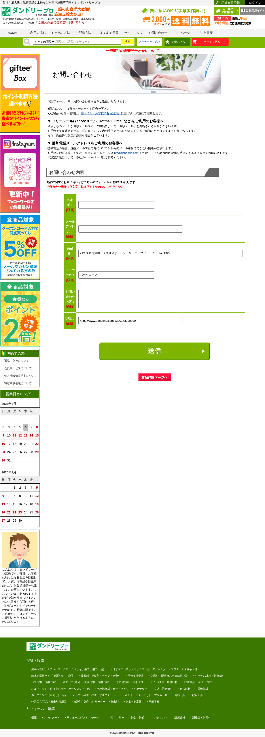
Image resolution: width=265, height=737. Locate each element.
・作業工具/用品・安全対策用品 (47, 701)
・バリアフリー (115, 717)
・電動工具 (178, 695)
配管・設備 (35, 660)
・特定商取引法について (16, 383)
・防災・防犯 (136, 717)
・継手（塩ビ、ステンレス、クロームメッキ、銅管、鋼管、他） (67, 669)
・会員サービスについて (16, 368)
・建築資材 (178, 717)
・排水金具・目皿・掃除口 (198, 682)
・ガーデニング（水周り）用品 (47, 695)
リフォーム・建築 (40, 709)
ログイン (255, 2)
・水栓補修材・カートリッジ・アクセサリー (120, 688)
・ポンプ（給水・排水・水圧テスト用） (94, 695)
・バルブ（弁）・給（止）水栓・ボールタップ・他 (59, 688)
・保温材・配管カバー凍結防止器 (168, 675)
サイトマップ (133, 32)
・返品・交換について (15, 360)
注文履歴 (206, 32)
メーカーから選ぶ (149, 41)
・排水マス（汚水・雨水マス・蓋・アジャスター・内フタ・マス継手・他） (155, 669)
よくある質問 (109, 32)
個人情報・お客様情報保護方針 (101, 113)
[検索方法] (44, 42)
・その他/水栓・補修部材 (128, 682)
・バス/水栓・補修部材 (42, 682)
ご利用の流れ (36, 32)
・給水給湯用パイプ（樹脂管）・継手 (51, 675)
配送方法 (85, 32)
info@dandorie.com (126, 153)
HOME (12, 32)
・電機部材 (201, 688)
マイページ (182, 32)
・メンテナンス (158, 717)
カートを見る (212, 41)
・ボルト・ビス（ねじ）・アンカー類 (144, 695)
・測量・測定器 (132, 701)
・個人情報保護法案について (19, 375)
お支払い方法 (60, 32)
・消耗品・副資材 (200, 717)
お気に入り (179, 41)
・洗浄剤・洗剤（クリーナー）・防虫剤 (95, 701)
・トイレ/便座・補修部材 (162, 682)
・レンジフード (50, 717)
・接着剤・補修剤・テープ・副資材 (99, 675)
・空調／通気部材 (162, 688)
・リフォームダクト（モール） (82, 717)
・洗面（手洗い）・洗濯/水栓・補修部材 (84, 682)
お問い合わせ (158, 32)
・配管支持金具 (134, 675)
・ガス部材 (183, 688)
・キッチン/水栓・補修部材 (208, 675)
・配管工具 (196, 695)
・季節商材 (152, 701)
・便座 (33, 717)
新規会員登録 (230, 2)
